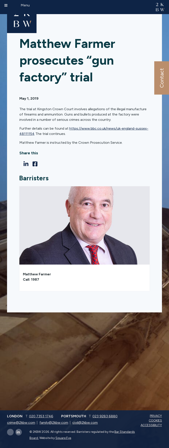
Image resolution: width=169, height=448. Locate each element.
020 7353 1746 (41, 416)
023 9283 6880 (105, 416)
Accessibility (151, 425)
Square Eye (63, 438)
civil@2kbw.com (85, 422)
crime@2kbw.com (21, 422)
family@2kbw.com (53, 422)
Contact (161, 78)
